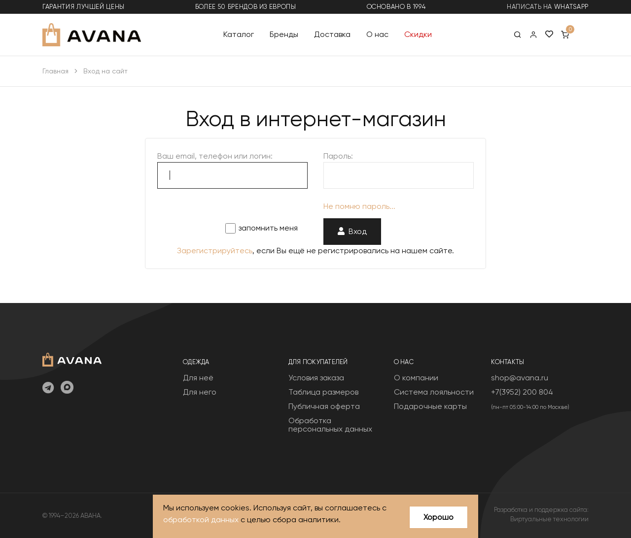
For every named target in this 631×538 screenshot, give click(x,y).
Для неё (198, 377)
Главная (55, 71)
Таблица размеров (323, 392)
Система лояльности (434, 392)
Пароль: (338, 156)
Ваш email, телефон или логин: (215, 156)
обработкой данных (201, 519)
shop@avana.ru (519, 377)
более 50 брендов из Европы (245, 6)
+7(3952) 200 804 (522, 392)
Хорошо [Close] (438, 517)
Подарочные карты (430, 406)
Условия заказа (316, 377)
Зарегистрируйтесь (214, 250)
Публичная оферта (324, 406)
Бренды (284, 34)
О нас (377, 34)
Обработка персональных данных (330, 425)
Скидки (418, 34)
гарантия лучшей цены (83, 6)
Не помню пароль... (359, 206)
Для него (199, 392)
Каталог (238, 34)
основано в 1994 (396, 6)
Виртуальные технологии (549, 519)
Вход (352, 231)
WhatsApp (571, 6)
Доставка (332, 34)
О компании (416, 377)
